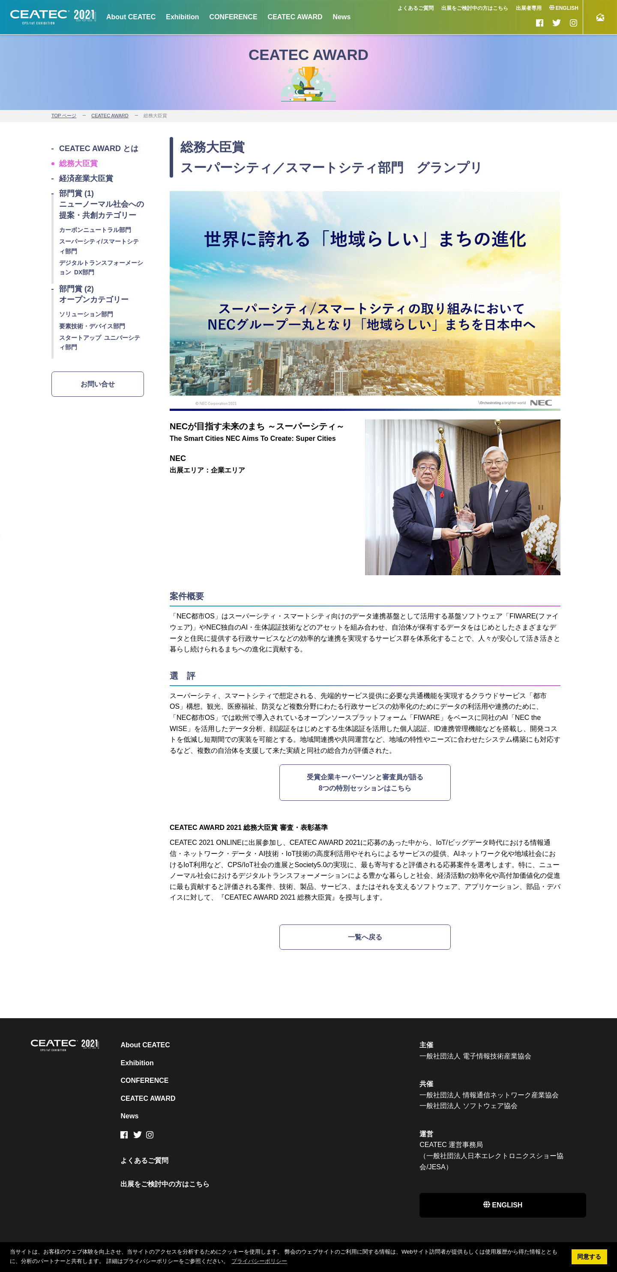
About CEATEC (131, 17)
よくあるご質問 (416, 8)
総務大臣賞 (78, 163)
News (342, 17)
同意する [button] (589, 1256)
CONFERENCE (234, 17)
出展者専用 (529, 8)
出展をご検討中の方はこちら (474, 8)
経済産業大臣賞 (86, 178)
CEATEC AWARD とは (98, 148)
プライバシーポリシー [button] (259, 1261)
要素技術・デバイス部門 (92, 326)
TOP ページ (63, 115)
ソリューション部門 (86, 314)
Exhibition (182, 17)
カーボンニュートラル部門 (95, 229)
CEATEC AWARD (295, 17)
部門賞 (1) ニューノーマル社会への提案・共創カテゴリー (101, 204)
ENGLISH (563, 8)
